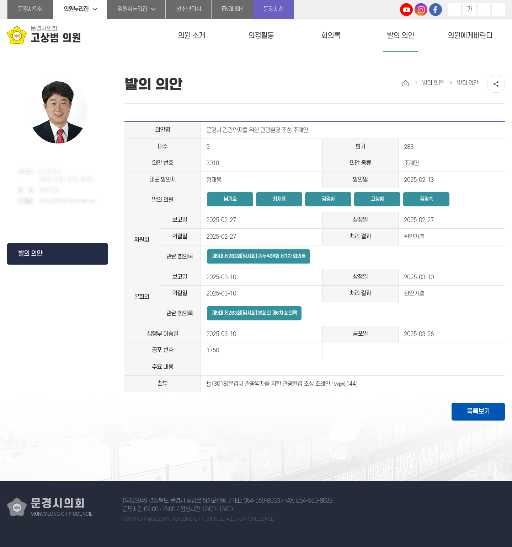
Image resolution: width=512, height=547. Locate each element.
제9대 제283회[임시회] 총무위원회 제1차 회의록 (258, 256)
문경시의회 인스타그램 (421, 9)
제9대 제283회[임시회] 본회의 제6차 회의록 (254, 313)
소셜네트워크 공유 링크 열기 (496, 84)
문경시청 (273, 9)
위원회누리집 (132, 9)
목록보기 (478, 411)
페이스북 (55, 221)
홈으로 (405, 83)
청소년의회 (188, 9)
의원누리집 (76, 9)
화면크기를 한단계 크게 (454, 9)
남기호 (230, 199)
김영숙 (426, 199)
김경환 (328, 199)
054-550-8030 (262, 501)
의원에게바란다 (470, 36)
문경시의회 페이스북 (435, 9)
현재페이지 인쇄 (498, 9)
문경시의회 (30, 9)
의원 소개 (191, 36)
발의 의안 (400, 36)
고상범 (377, 199)
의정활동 (261, 36)
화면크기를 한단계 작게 (484, 9)
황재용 (279, 199)
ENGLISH (232, 9)
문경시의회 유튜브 (406, 9)
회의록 (330, 36)
